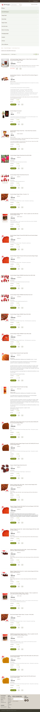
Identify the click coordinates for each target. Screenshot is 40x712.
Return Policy (30, 710)
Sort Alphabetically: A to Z (5, 54)
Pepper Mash (4, 15)
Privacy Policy (19, 710)
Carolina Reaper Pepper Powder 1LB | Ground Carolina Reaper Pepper (24, 255)
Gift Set (3, 40)
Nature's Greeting (5, 29)
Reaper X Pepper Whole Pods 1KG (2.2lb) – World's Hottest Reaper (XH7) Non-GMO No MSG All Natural (23, 550)
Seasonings (4, 19)
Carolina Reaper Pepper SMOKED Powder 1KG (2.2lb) (20, 333)
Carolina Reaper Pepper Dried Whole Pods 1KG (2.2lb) (20, 155)
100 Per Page (13, 54)
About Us (9, 698)
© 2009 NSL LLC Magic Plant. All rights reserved (17, 710)
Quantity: (11, 101)
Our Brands (9, 704)
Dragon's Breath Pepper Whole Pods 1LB (18, 465)
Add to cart (13, 104)
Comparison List (3, 702)
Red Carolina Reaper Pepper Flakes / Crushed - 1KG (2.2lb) (21, 614)
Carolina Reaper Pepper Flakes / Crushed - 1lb (19, 194)
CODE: (12, 62)
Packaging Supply (5, 33)
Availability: (12, 99)
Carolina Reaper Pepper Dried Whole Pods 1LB (19, 174)
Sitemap (9, 707)
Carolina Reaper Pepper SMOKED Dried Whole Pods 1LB (21, 294)
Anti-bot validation (15, 701)
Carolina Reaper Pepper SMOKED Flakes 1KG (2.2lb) (20, 314)
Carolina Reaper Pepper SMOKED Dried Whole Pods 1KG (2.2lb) (22, 275)
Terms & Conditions (24, 710)
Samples (3, 37)
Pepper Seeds (4, 22)
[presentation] (20, 704)
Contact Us (9, 699)
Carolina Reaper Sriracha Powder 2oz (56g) (19, 386)
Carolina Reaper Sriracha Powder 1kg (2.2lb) (19, 353)
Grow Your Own (4, 26)
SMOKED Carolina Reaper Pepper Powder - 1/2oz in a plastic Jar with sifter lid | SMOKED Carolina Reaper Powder (24, 634)
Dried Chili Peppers (5, 11)
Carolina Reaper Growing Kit (16, 110)
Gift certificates (5, 44)
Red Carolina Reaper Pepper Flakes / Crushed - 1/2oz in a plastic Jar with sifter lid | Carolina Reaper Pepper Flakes (24, 593)
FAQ (8, 706)
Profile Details (3, 697)
